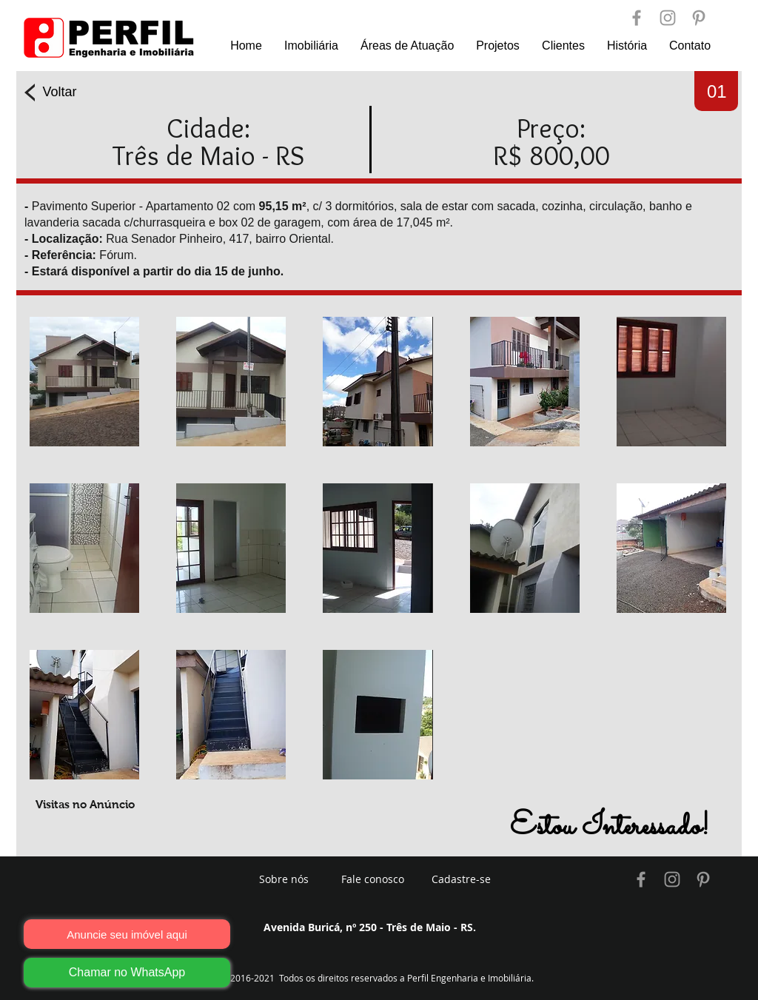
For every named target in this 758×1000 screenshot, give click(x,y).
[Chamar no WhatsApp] (127, 972)
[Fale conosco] (372, 879)
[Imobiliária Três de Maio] (641, 879)
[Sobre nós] (283, 879)
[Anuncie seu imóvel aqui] (127, 934)
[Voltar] (59, 92)
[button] (84, 381)
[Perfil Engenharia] (636, 17)
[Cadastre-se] (461, 879)
